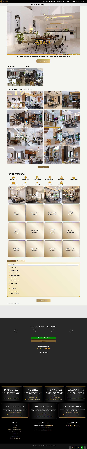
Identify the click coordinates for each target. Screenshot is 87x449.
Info (73, 1)
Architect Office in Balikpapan (72, 412)
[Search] (85, 2)
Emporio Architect (38, 445)
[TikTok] (73, 426)
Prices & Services (61, 1)
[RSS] (79, 426)
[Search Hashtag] (10, 4)
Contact (77, 1)
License (18, 303)
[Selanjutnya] (85, 447)
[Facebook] (66, 426)
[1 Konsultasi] (82, 447)
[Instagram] (68, 426)
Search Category (21, 260)
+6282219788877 (43, 348)
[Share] (79, 447)
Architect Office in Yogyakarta (15, 412)
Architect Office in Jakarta (11, 395)
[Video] (76, 447)
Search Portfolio (11, 260)
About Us (69, 1)
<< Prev (40, 167)
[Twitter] (77, 426)
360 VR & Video (52, 1)
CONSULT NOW (43, 300)
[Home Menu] (42, 2)
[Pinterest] (75, 426)
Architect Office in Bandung (54, 397)
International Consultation (43, 337)
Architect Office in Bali (32, 397)
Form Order (43, 341)
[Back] (8, 4)
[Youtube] (71, 426)
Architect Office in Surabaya (75, 395)
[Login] (81, 2)
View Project (43, 61)
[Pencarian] (73, 447)
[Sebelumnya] (70, 447)
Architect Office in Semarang (43, 414)
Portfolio (45, 1)
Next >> (46, 167)
